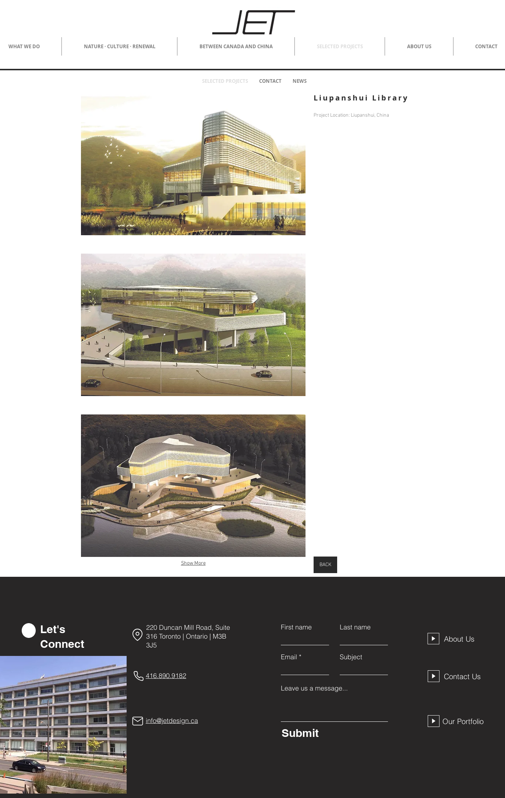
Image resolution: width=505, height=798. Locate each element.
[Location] (137, 634)
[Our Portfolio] (464, 721)
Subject (351, 657)
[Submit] (333, 733)
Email (289, 657)
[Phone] (138, 675)
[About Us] (464, 638)
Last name (355, 627)
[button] (193, 164)
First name (296, 627)
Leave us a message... (314, 688)
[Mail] (137, 721)
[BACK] (325, 565)
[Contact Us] (464, 676)
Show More (193, 563)
